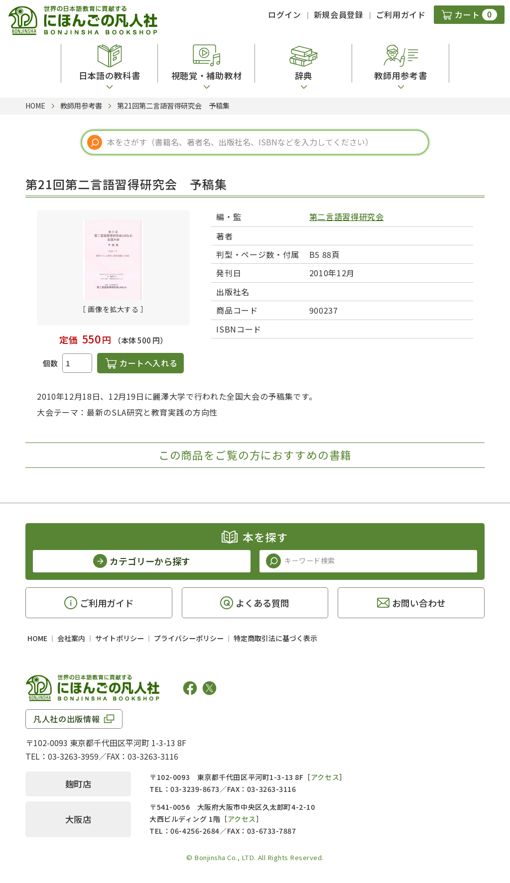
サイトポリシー (119, 638)
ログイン (284, 14)
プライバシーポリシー (189, 638)
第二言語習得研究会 (346, 216)
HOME (37, 638)
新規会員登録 (339, 14)
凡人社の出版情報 (66, 719)
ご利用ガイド (401, 14)
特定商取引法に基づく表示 (275, 638)
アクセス (325, 777)
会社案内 (71, 638)
